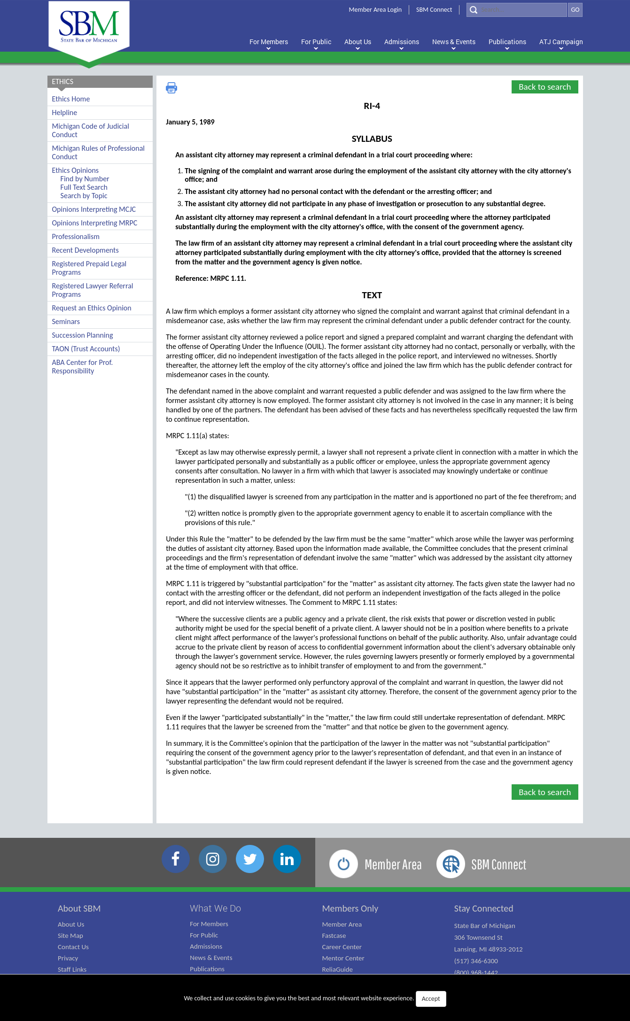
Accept (431, 999)
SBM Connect (434, 10)
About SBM (79, 908)
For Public (204, 935)
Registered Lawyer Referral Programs (92, 290)
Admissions (206, 946)
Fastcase (334, 935)
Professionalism (76, 236)
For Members (209, 924)
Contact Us (73, 947)
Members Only (350, 908)
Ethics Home (71, 98)
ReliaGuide (337, 969)
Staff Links (72, 969)
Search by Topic (84, 195)
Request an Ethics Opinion (92, 307)
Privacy (68, 958)
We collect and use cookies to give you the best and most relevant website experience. (315, 999)
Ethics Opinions (75, 170)
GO (575, 10)
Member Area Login (375, 10)
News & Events (211, 957)
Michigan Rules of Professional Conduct (98, 152)
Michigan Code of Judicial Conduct (90, 130)
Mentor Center (343, 958)
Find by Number (85, 178)
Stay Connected (483, 908)
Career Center (342, 947)
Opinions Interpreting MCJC (94, 209)
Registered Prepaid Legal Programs (89, 268)
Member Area (342, 924)
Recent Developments (85, 250)
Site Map (70, 935)
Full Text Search (84, 187)
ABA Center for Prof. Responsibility (82, 366)
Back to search (545, 86)
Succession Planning (82, 335)
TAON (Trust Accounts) (86, 348)
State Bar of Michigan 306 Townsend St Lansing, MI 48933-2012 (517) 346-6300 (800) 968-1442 (488, 949)
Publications (207, 969)
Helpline (65, 112)
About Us (71, 924)
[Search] (517, 10)
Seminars (66, 321)
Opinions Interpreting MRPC (95, 222)
